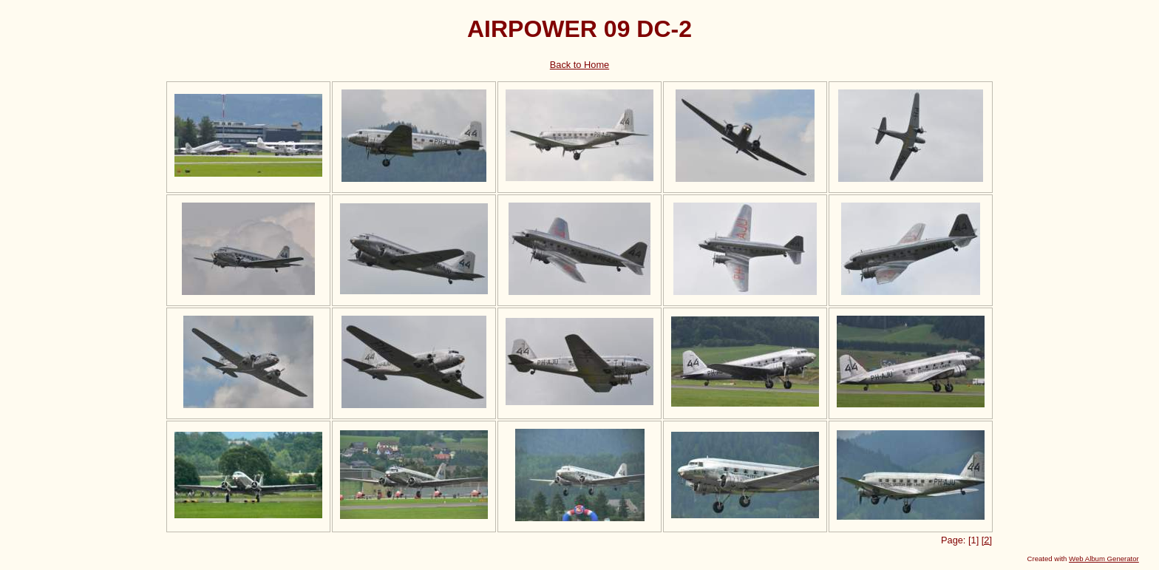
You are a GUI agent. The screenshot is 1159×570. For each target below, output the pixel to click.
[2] (987, 540)
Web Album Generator (1104, 558)
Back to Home (579, 64)
